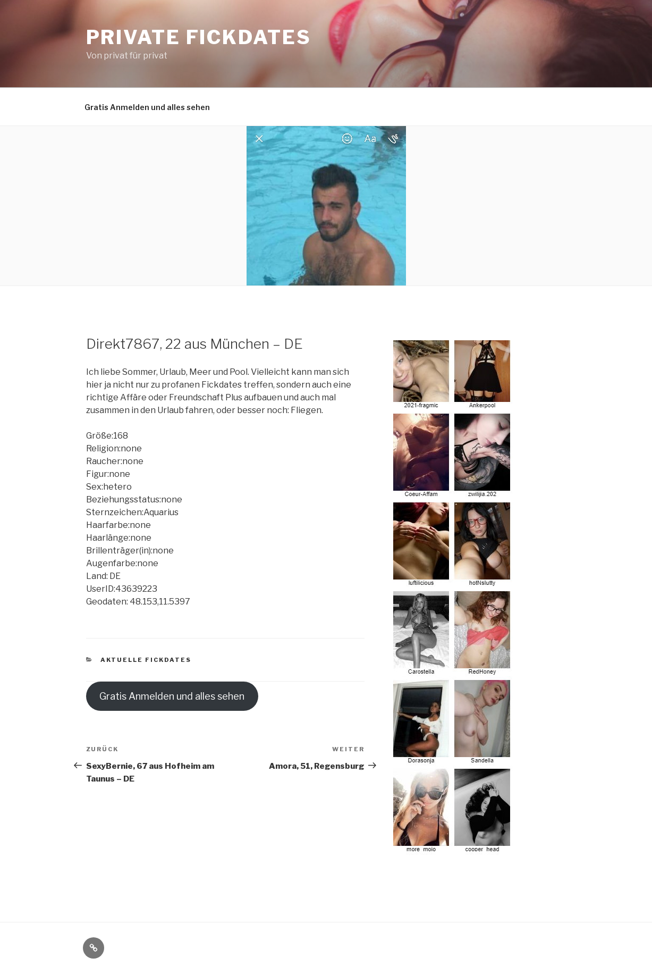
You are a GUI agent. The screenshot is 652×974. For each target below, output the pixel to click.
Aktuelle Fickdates (145, 660)
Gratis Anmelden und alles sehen (147, 107)
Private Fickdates (198, 37)
